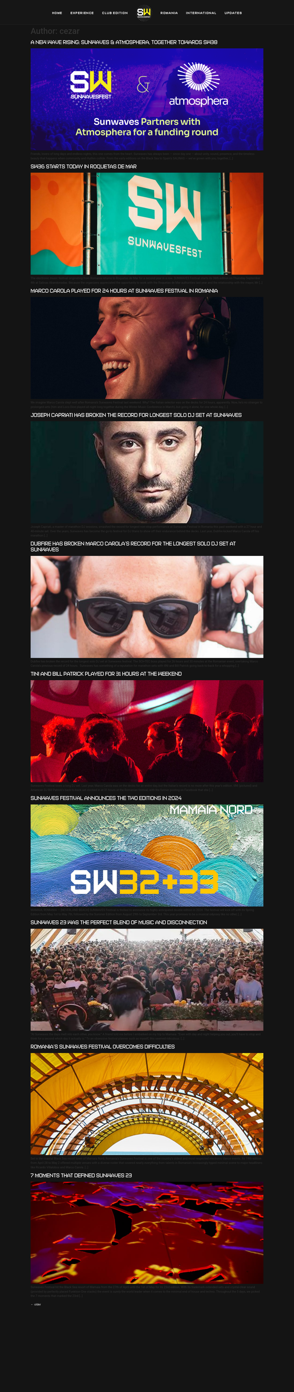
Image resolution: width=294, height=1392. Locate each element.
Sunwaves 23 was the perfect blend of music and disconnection (119, 922)
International (201, 13)
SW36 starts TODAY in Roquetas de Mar (84, 166)
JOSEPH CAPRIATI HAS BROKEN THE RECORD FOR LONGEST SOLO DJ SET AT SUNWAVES (136, 415)
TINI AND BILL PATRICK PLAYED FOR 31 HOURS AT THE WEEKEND (106, 673)
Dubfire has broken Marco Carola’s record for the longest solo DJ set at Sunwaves (133, 546)
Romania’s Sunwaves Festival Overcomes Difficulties (103, 1046)
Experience (82, 13)
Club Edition (115, 13)
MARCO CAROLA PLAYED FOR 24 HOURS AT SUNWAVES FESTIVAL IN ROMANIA (124, 290)
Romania (169, 13)
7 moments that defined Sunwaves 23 (81, 1175)
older (36, 1304)
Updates (233, 13)
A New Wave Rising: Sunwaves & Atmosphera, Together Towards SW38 (124, 42)
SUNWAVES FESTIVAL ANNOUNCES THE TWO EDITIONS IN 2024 (106, 798)
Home (57, 13)
